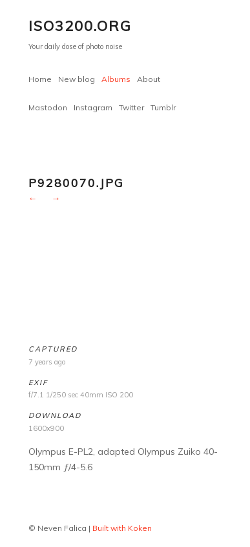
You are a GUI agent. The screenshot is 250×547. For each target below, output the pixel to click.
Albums (115, 79)
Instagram (93, 107)
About (148, 79)
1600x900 (46, 428)
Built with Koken (122, 528)
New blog (76, 79)
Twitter (131, 107)
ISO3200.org (80, 26)
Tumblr (163, 107)
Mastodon (47, 107)
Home (40, 79)
